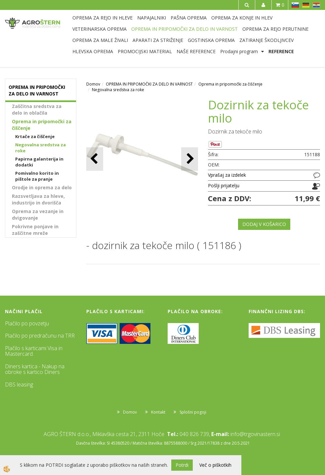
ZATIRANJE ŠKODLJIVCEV (266, 40)
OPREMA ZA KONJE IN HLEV (241, 18)
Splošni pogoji (193, 412)
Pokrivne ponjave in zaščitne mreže (35, 229)
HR (316, 5)
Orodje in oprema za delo (42, 187)
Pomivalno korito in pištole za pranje (37, 176)
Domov (93, 84)
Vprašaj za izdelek (227, 175)
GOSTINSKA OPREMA (211, 40)
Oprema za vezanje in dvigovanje (37, 214)
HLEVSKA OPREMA (92, 51)
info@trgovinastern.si (255, 434)
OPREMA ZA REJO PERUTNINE (275, 29)
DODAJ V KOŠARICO (264, 224)
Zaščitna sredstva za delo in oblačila (36, 109)
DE (305, 5)
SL (295, 5)
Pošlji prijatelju (223, 185)
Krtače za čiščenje (35, 136)
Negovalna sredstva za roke (40, 148)
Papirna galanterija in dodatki (39, 162)
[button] (189, 159)
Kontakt (158, 412)
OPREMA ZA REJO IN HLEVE (102, 18)
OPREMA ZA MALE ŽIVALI (100, 40)
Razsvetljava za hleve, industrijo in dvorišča (38, 199)
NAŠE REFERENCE (196, 51)
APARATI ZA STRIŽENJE (158, 40)
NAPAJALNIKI (151, 18)
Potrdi (182, 465)
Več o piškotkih (215, 465)
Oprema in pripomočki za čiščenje (41, 124)
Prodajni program (239, 51)
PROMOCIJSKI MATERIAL (145, 51)
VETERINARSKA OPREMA (99, 29)
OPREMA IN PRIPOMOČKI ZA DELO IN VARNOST (184, 29)
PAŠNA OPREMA (189, 18)
